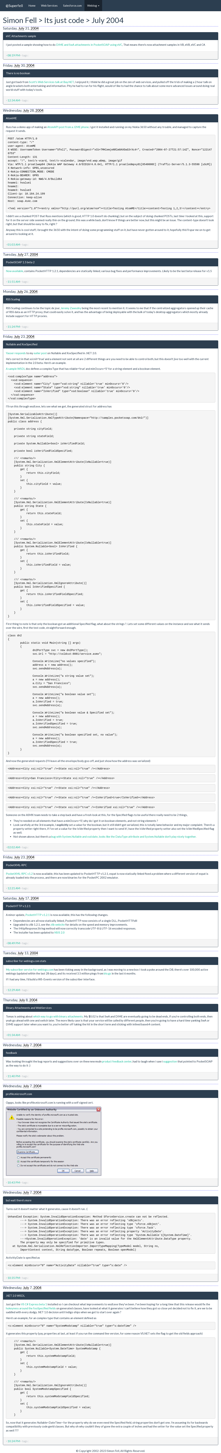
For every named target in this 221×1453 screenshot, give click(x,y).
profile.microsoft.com (19, 1094)
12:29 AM (14, 990)
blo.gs (107, 973)
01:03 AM (14, 244)
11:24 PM (14, 326)
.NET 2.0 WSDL (15, 1295)
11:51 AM (14, 281)
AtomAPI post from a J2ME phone (68, 127)
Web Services (49, 5)
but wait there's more (18, 1200)
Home (32, 5)
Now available (14, 271)
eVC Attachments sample (21, 36)
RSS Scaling (13, 299)
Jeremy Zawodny (71, 308)
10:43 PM (14, 1182)
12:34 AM (14, 100)
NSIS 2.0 (59, 932)
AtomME (11, 118)
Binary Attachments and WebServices (29, 1007)
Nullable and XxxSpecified (21, 344)
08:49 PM (14, 943)
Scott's (33, 82)
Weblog (93, 5)
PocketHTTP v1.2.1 (37, 914)
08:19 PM (14, 55)
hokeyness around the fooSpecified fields (31, 1308)
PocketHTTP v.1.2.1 (18, 906)
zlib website (57, 924)
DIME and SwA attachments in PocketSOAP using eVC (89, 44)
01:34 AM (14, 1035)
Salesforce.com (72, 5)
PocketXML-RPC (16, 865)
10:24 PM (14, 1441)
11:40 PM (14, 1076)
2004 (35, 28)
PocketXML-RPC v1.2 (19, 873)
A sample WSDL (15, 368)
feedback (11, 1052)
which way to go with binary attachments (58, 1016)
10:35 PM (14, 1277)
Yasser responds (16, 353)
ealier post (40, 353)
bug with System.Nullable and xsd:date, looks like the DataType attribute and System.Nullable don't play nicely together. (123, 836)
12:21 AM (14, 888)
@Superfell (14, 5)
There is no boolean (18, 73)
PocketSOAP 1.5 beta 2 (20, 262)
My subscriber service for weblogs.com (29, 969)
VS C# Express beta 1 (34, 1304)
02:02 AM (14, 847)
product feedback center (117, 1061)
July (21, 28)
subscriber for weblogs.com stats (26, 961)
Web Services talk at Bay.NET (56, 82)
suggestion (170, 1061)
